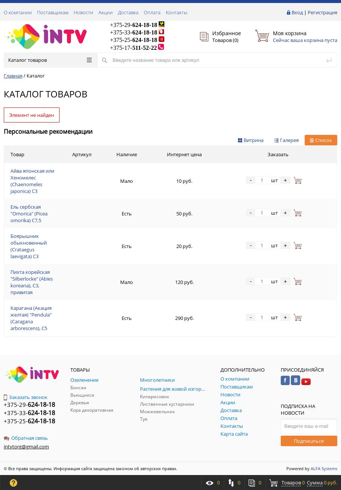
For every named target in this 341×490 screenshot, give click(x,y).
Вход (297, 12)
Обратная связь (26, 438)
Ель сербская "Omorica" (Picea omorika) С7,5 (29, 213)
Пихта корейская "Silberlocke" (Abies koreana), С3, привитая (31, 282)
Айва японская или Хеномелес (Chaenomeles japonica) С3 (32, 180)
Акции (105, 12)
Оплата (152, 12)
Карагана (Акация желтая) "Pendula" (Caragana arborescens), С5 (31, 318)
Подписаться (309, 441)
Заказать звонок (26, 397)
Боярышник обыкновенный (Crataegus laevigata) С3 (28, 246)
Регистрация (322, 12)
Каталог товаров (50, 60)
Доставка (128, 12)
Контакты (176, 12)
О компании (18, 12)
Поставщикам (52, 12)
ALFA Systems (324, 468)
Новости (83, 12)
